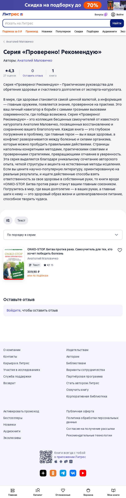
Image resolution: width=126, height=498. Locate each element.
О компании (12, 350)
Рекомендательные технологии (89, 435)
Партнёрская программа (84, 376)
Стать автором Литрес (82, 383)
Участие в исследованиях (21, 370)
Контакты (10, 356)
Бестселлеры (12, 418)
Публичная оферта (80, 411)
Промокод (32, 31)
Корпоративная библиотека (86, 396)
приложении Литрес (71, 457)
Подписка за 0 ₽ (12, 31)
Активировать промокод (21, 411)
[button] (7, 220)
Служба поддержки (17, 376)
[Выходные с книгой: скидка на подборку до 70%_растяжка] (63, 5)
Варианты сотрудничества (85, 370)
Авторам (72, 356)
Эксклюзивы (12, 438)
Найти (117, 23)
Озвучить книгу (77, 390)
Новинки (47, 31)
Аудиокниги (109, 31)
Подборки (93, 31)
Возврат (9, 383)
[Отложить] (120, 250)
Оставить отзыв (33, 75)
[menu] (63, 235)
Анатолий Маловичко (43, 258)
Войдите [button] (14, 310)
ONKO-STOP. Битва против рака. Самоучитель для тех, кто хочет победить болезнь (70, 251)
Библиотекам (76, 363)
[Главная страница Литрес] (12, 14)
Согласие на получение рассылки (90, 429)
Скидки (78, 31)
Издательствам (77, 350)
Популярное (63, 31)
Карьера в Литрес (16, 363)
